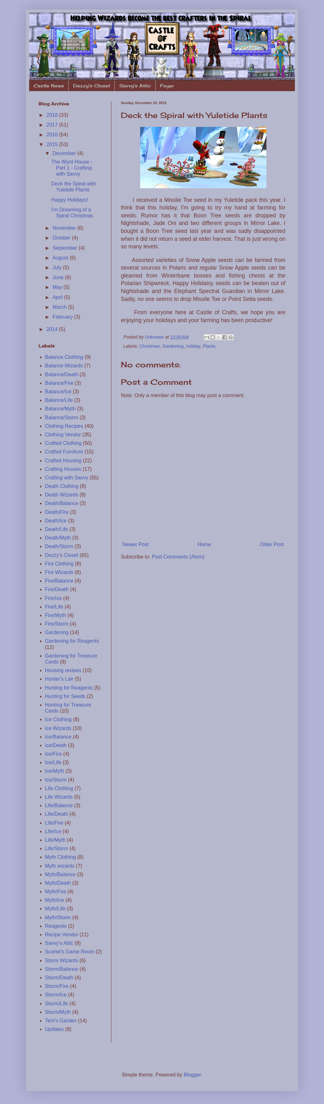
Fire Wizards (59, 572)
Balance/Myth (60, 408)
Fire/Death (57, 589)
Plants (209, 346)
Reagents (56, 926)
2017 (53, 125)
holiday (193, 346)
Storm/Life (56, 1003)
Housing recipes (63, 670)
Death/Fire (57, 512)
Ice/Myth (54, 771)
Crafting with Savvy (66, 477)
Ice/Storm (55, 780)
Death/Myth (58, 537)
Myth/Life (55, 908)
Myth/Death (58, 883)
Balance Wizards (64, 365)
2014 (53, 329)
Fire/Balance (59, 580)
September (66, 248)
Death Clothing (61, 486)
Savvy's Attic (135, 85)
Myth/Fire (55, 891)
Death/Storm (59, 546)
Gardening (173, 346)
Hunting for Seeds (65, 696)
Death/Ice (55, 520)
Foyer (167, 85)
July (58, 267)
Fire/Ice (53, 598)
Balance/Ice (58, 391)
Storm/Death (59, 977)
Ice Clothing (58, 719)
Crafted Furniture (64, 451)
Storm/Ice (55, 994)
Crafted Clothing (63, 443)
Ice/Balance (58, 736)
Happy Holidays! (69, 200)
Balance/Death (61, 374)
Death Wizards (61, 494)
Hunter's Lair (59, 679)
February (63, 317)
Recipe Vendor (61, 934)
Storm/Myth (58, 1012)
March (60, 307)
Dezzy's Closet (91, 85)
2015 (53, 144)
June (59, 277)
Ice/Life (53, 762)
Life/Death (56, 814)
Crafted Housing (63, 460)
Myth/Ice (54, 900)
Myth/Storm (58, 917)
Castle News (49, 85)
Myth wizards (59, 866)
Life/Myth (55, 840)
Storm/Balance (61, 969)
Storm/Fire (57, 986)
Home (204, 544)
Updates (54, 1029)
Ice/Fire (53, 754)
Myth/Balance (60, 874)
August (61, 257)
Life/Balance (59, 805)
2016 (53, 134)
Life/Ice (53, 831)
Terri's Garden (61, 1020)
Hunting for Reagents (69, 687)
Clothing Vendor (63, 434)
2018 (53, 115)
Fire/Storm (57, 624)
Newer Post (135, 544)
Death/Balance (61, 503)
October (62, 237)
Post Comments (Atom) (178, 556)
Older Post (272, 544)
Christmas (149, 346)
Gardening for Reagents (72, 641)
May (58, 287)
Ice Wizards (58, 728)
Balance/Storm (61, 417)
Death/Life (56, 529)
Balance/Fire (59, 383)
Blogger (192, 1074)
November (65, 228)
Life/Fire (54, 823)
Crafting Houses (63, 469)
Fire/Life (54, 606)
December (65, 153)
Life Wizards (59, 797)
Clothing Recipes (64, 426)
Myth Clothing (60, 857)
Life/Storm (56, 848)
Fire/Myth (55, 615)
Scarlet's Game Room (69, 951)
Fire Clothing (59, 563)
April (58, 297)
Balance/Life (59, 400)
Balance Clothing (64, 357)
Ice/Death (55, 745)
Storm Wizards (61, 960)
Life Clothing (59, 788)
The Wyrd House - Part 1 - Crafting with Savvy (71, 168)
